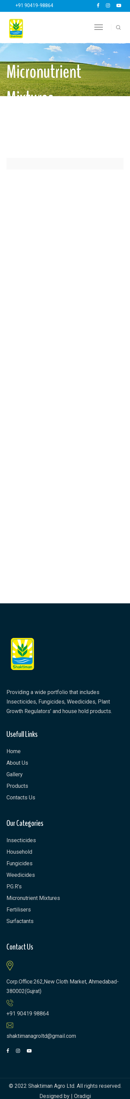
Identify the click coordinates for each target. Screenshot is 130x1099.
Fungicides (19, 863)
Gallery (14, 774)
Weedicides (20, 875)
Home (13, 751)
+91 (34, 5)
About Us (17, 763)
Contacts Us (20, 797)
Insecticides (21, 840)
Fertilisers (18, 909)
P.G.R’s (14, 886)
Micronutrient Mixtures (33, 898)
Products (17, 786)
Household (19, 852)
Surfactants (20, 921)
